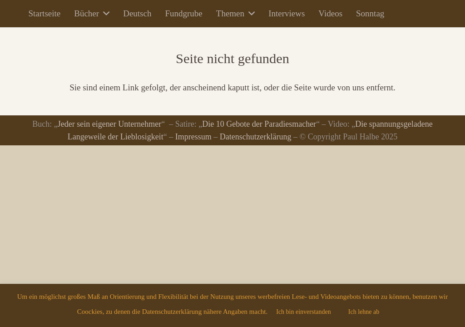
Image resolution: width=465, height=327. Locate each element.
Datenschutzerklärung (256, 136)
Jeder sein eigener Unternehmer (109, 124)
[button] (104, 13)
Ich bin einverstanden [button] (303, 311)
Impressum (193, 136)
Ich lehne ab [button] (363, 311)
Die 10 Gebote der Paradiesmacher (259, 124)
